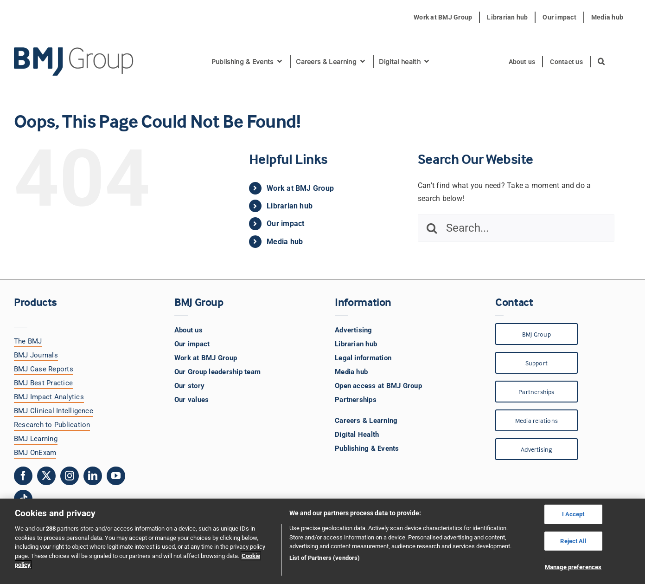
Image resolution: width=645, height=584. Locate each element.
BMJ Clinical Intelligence (53, 411)
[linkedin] (92, 476)
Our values (191, 400)
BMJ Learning (35, 439)
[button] (602, 61)
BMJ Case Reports (43, 369)
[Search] (432, 228)
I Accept (573, 514)
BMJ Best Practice (43, 383)
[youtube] (116, 476)
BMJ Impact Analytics (49, 397)
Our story (189, 386)
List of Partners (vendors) (324, 557)
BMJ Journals (36, 355)
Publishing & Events (367, 448)
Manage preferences (573, 567)
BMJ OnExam (35, 452)
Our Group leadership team (217, 372)
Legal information (363, 358)
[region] (322, 541)
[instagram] (69, 476)
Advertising (353, 330)
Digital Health (357, 434)
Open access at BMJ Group (378, 386)
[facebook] (23, 476)
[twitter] (46, 476)
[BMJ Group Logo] (74, 50)
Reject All (573, 541)
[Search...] (516, 228)
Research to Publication (52, 425)
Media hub (285, 241)
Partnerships (356, 400)
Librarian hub (290, 205)
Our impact (285, 223)
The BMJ (28, 341)
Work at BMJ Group (300, 188)
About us (188, 330)
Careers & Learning (366, 420)
